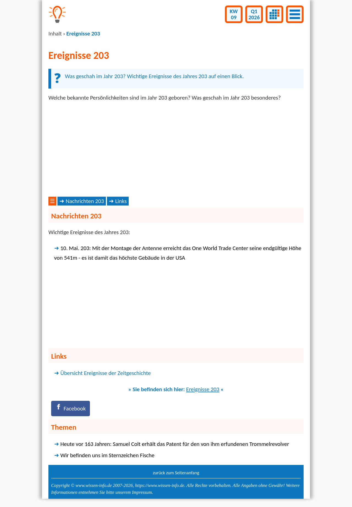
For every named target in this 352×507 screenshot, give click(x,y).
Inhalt (55, 33)
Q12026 (254, 14)
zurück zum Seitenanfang (176, 472)
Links (121, 201)
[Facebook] (70, 408)
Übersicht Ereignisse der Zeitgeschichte (106, 373)
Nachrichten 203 (85, 201)
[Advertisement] (176, 149)
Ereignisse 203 (202, 389)
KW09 (234, 14)
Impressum (142, 492)
